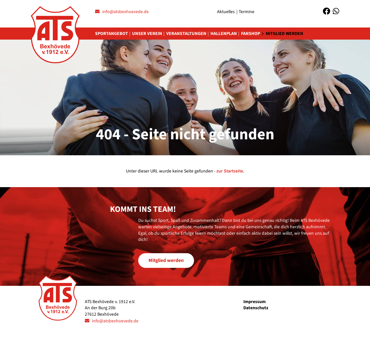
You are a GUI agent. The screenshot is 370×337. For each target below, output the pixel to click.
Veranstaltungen (186, 33)
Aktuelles (226, 11)
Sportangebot (111, 33)
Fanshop (250, 33)
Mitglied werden (284, 33)
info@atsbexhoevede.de (125, 11)
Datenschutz (255, 308)
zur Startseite (229, 171)
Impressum (254, 301)
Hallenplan (223, 33)
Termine (246, 11)
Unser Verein (147, 33)
